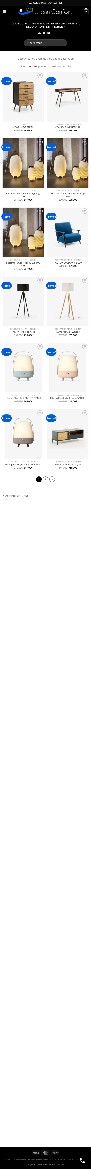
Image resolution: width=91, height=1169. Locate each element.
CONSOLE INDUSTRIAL (67, 127)
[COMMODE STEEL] (23, 97)
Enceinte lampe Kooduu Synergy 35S (23, 195)
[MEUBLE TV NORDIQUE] (67, 434)
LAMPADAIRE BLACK (23, 332)
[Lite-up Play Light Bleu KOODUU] (23, 367)
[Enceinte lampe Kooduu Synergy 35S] (23, 163)
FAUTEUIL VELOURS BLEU (68, 262)
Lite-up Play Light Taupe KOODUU (23, 464)
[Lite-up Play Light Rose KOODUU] (67, 367)
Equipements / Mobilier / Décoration (51, 23)
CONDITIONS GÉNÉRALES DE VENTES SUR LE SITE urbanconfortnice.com (45, 1159)
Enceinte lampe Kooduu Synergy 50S (68, 195)
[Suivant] (52, 479)
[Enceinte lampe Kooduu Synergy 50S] (67, 163)
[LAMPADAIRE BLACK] (23, 301)
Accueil (15, 23)
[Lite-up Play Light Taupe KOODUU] (23, 434)
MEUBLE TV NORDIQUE (68, 464)
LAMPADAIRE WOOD (68, 332)
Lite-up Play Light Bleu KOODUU (23, 398)
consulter (32, 66)
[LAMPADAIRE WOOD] (67, 301)
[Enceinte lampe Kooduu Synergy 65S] (23, 232)
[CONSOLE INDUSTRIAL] (67, 97)
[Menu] (5, 11)
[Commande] (45, 42)
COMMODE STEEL (23, 127)
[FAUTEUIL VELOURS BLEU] (67, 232)
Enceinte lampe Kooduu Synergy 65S (23, 264)
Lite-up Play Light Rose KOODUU (67, 398)
